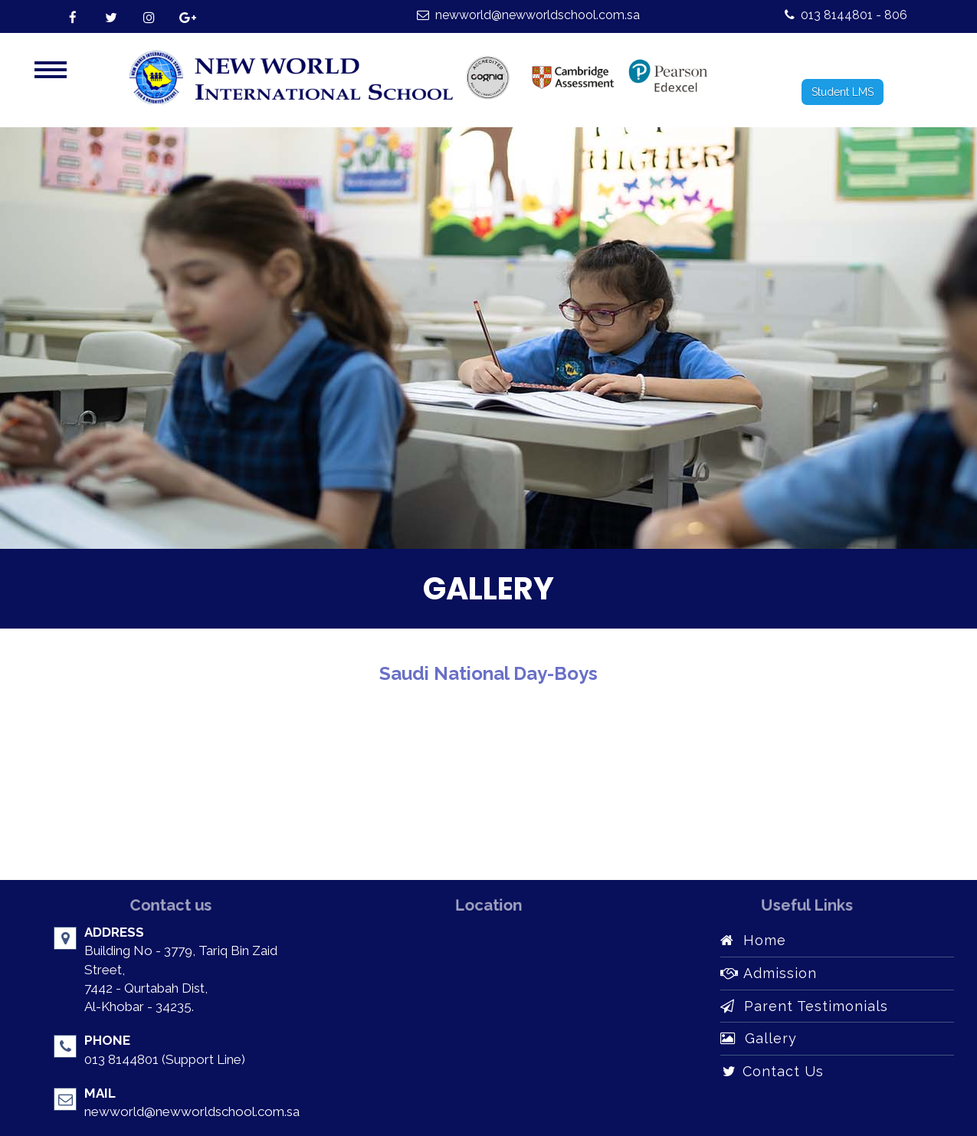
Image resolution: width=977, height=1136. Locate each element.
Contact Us (772, 1071)
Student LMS (842, 92)
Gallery (758, 1038)
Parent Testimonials (804, 1006)
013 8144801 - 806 (846, 15)
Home (753, 940)
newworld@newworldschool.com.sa (528, 15)
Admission (768, 973)
